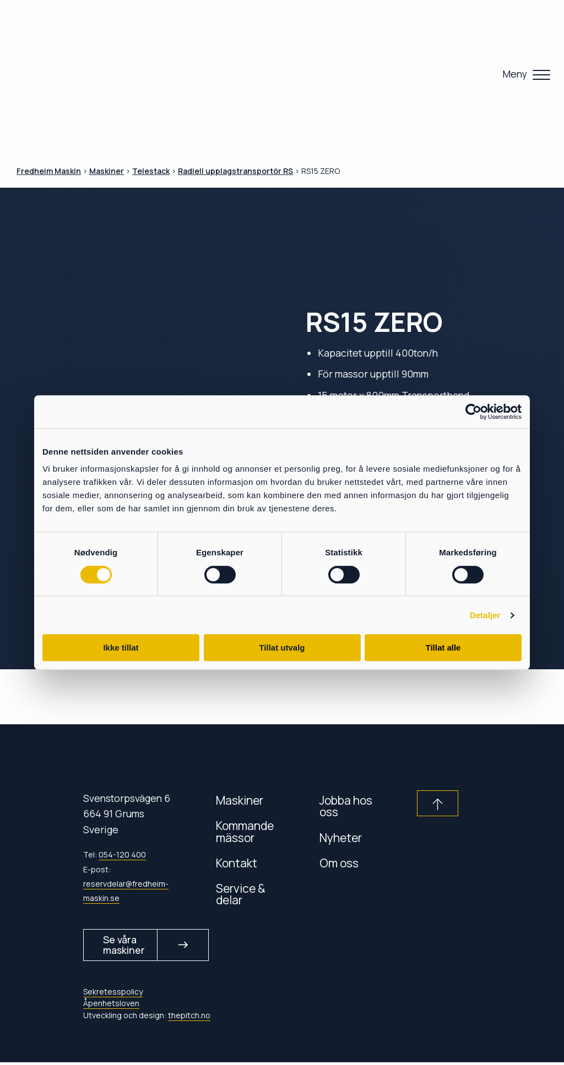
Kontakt (236, 863)
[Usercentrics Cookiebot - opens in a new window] (473, 411)
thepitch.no (189, 1017)
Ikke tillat (120, 647)
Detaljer (485, 615)
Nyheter (340, 837)
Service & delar (240, 894)
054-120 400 (122, 854)
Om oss (339, 863)
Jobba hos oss (345, 806)
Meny (514, 73)
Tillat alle (443, 647)
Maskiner (239, 800)
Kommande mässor (245, 831)
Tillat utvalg (282, 647)
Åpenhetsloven (111, 1006)
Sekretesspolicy (113, 994)
